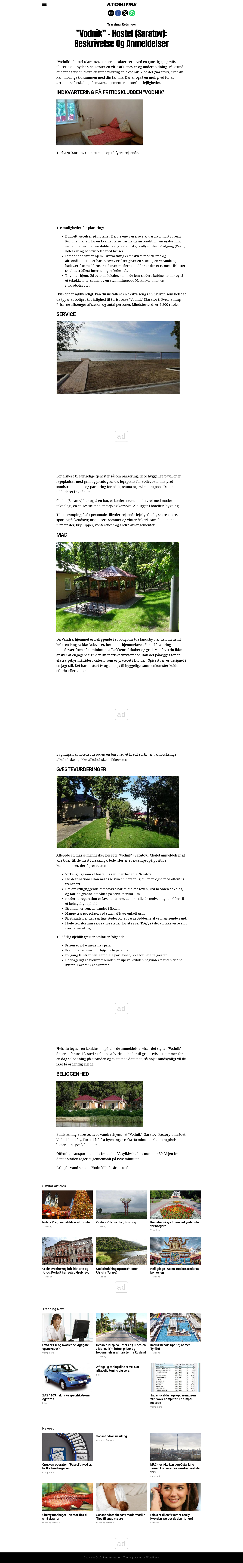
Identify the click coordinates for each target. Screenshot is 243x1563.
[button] (44, 4)
